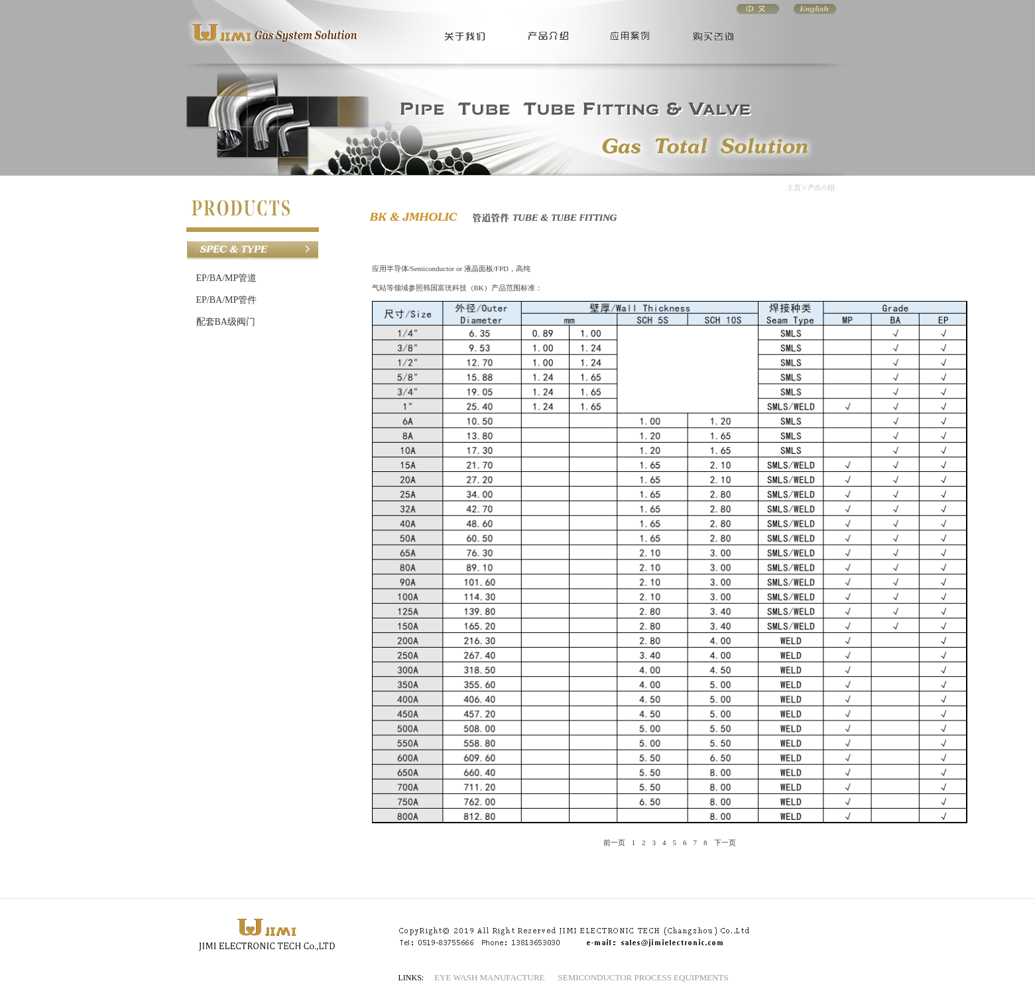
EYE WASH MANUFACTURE (489, 977)
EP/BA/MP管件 (226, 300)
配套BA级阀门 (225, 322)
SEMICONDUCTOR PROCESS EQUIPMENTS (643, 977)
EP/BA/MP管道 (226, 278)
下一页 (725, 842)
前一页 (614, 842)
